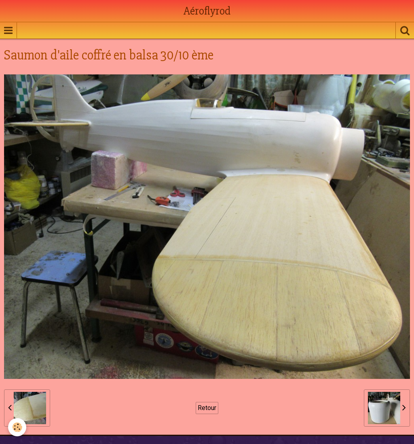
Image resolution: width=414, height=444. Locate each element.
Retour (207, 408)
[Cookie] (17, 427)
